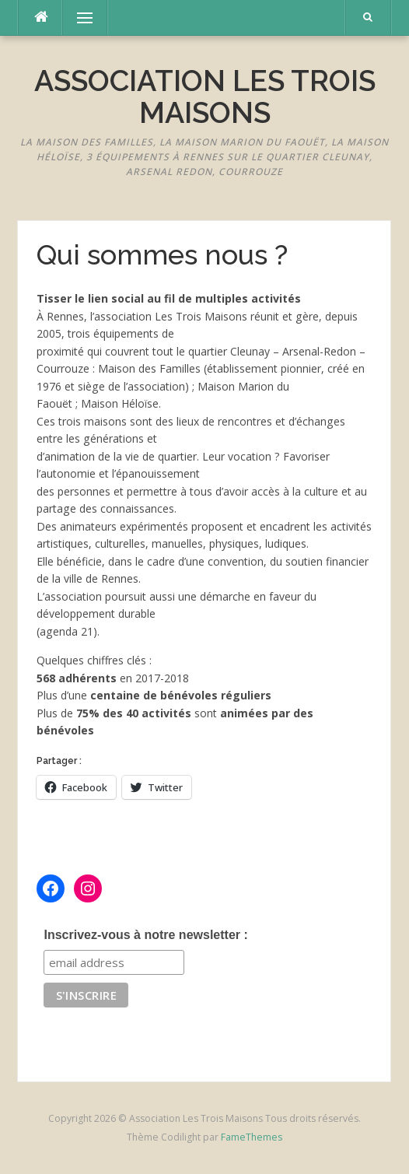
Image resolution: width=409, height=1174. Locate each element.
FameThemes (251, 1137)
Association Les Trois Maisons (205, 97)
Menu (78, 17)
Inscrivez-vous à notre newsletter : (145, 934)
